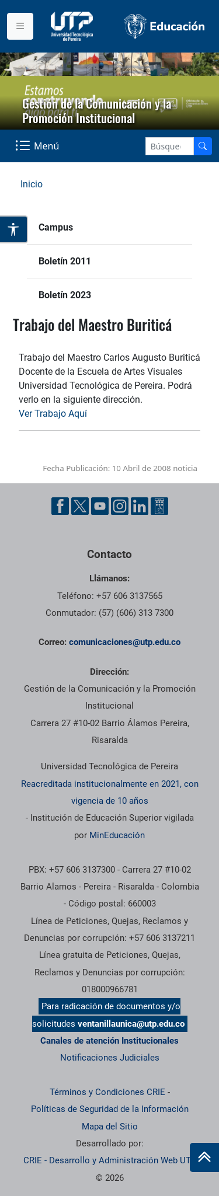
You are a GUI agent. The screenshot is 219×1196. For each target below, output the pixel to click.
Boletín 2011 (65, 261)
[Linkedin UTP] (139, 506)
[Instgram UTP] (119, 506)
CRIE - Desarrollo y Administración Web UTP (109, 1160)
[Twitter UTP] (80, 506)
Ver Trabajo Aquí (53, 413)
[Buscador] (202, 146)
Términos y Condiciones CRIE (107, 1092)
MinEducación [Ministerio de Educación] (117, 835)
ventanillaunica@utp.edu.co (131, 1024)
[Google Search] (169, 146)
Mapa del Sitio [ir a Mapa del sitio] (110, 1126)
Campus (56, 227)
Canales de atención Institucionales (109, 1040)
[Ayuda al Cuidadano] (159, 506)
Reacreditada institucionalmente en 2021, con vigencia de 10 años (110, 792)
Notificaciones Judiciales (109, 1057)
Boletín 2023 (65, 295)
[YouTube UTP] (100, 506)
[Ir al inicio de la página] (204, 1157)
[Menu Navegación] (38, 146)
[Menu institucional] (20, 26)
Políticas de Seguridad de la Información (110, 1109)
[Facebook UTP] (60, 506)
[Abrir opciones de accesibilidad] (14, 229)
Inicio (31, 184)
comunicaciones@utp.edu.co (124, 642)
